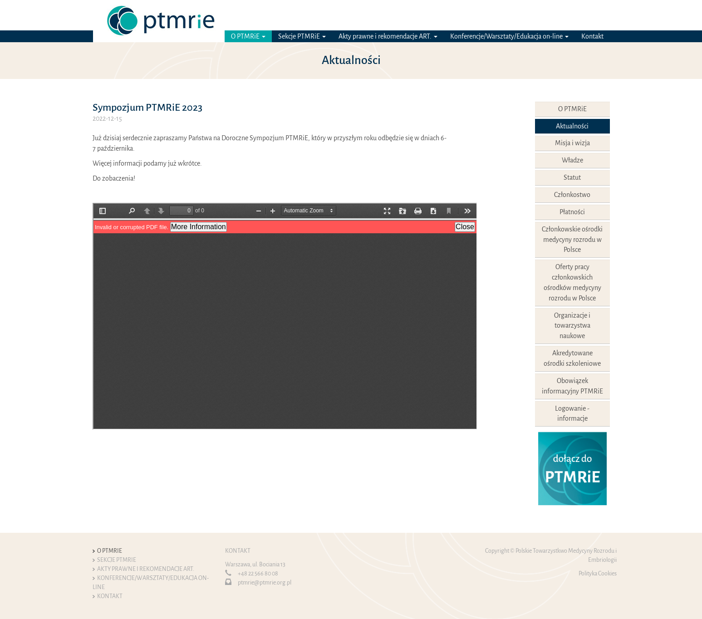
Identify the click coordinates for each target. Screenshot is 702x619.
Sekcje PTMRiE (302, 36)
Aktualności (572, 126)
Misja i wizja (572, 143)
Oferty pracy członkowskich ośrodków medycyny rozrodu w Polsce (572, 282)
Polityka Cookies (598, 573)
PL (592, 15)
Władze (572, 160)
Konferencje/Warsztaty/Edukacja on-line (509, 36)
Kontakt (592, 36)
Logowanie (535, 15)
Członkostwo (572, 194)
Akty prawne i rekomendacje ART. (388, 36)
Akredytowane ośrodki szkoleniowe (572, 358)
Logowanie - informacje (572, 413)
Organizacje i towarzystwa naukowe (572, 326)
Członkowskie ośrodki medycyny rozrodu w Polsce (572, 240)
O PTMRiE (248, 36)
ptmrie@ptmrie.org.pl (264, 583)
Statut (572, 177)
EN (605, 15)
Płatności (572, 212)
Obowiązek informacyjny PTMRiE (572, 386)
